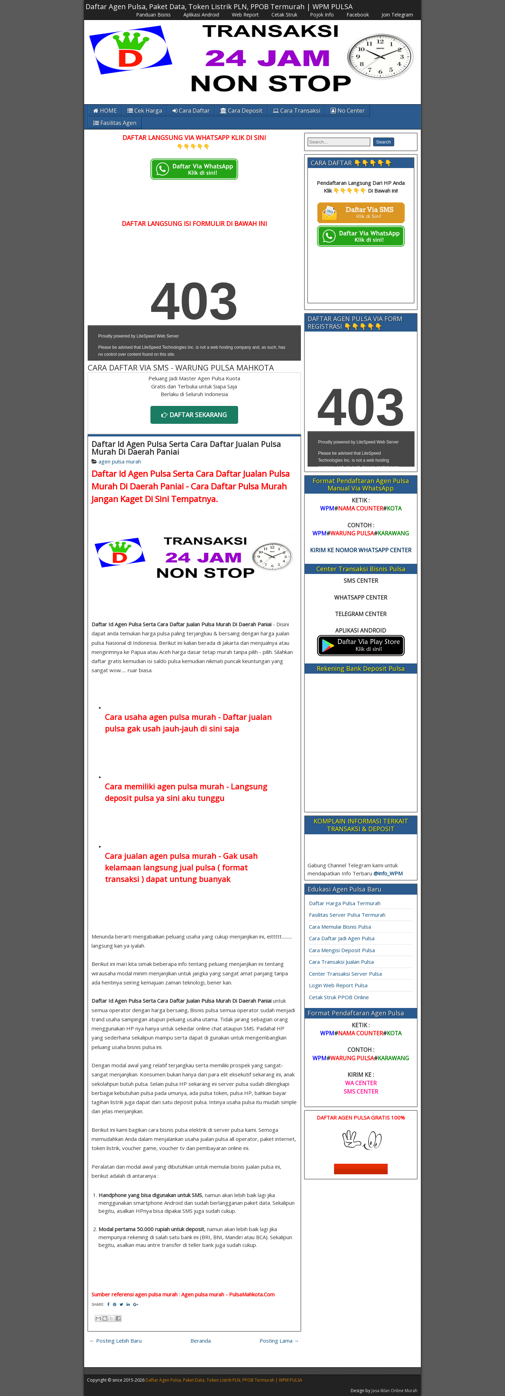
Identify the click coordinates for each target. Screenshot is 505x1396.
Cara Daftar (191, 110)
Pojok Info (322, 14)
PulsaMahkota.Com (252, 1294)
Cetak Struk (284, 14)
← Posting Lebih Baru (115, 1340)
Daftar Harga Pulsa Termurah (345, 903)
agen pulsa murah (120, 461)
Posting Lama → (279, 1340)
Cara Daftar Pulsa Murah (239, 486)
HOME (105, 110)
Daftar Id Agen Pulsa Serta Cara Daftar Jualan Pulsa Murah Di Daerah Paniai (186, 448)
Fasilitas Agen (114, 123)
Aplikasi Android (201, 14)
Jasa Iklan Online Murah (394, 1391)
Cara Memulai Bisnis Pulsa (340, 926)
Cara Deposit (241, 110)
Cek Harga (144, 110)
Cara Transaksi (296, 110)
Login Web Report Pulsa (338, 985)
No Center (348, 110)
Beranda (200, 1340)
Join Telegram (397, 14)
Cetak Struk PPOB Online (339, 997)
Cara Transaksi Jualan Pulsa (341, 961)
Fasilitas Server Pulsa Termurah (347, 914)
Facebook (357, 14)
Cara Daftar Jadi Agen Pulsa (342, 938)
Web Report (245, 14)
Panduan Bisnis (153, 14)
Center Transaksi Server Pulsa (345, 973)
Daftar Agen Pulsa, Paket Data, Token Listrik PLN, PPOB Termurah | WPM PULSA (219, 6)
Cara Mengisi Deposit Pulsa (342, 950)
